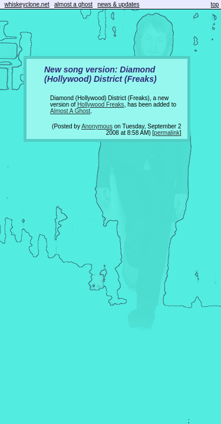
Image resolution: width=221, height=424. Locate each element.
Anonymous (97, 126)
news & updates (118, 4)
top (215, 4)
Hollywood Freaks (100, 104)
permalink (166, 133)
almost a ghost (73, 4)
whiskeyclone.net (27, 4)
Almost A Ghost (70, 111)
